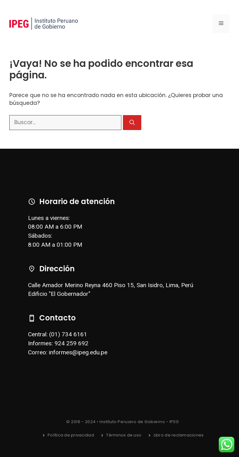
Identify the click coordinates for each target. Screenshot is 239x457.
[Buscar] (132, 122)
